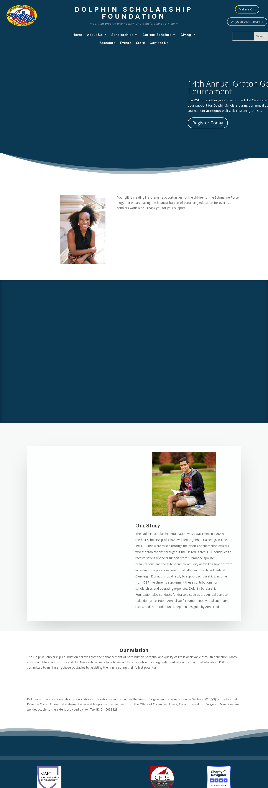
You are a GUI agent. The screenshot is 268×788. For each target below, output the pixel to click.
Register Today (207, 123)
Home (77, 35)
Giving (186, 35)
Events (125, 43)
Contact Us (159, 43)
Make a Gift (247, 9)
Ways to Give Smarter (247, 21)
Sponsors (107, 43)
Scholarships (122, 35)
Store (140, 43)
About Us (94, 35)
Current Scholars (157, 35)
